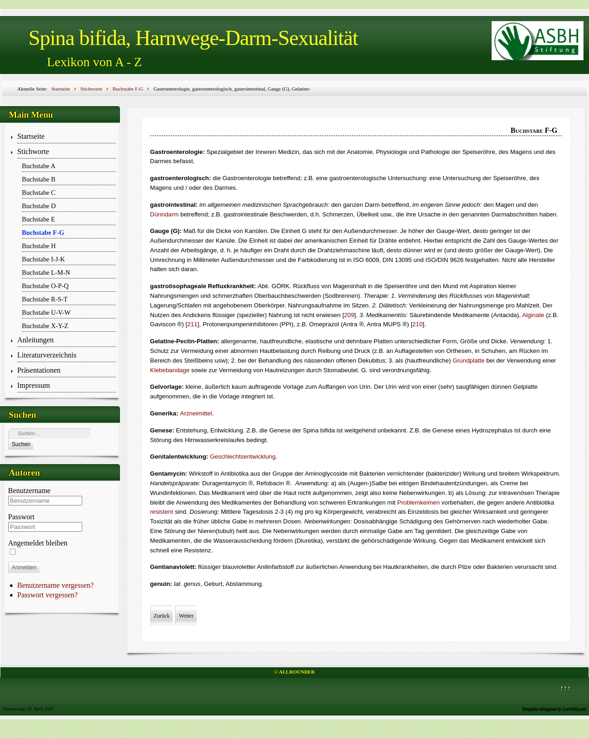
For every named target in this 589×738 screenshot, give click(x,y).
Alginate (533, 315)
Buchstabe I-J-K (43, 259)
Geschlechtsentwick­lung (243, 456)
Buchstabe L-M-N (46, 272)
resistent (161, 511)
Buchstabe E (38, 219)
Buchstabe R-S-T (45, 299)
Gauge (445, 230)
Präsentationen (39, 370)
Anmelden (24, 567)
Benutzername (29, 490)
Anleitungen (35, 340)
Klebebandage (170, 370)
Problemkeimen (418, 502)
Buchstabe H (39, 246)
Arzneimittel (196, 413)
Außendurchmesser (370, 230)
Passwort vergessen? (47, 595)
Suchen (21, 444)
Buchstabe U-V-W (46, 312)
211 (192, 324)
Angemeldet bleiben (38, 543)
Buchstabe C (39, 192)
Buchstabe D (39, 206)
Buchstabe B (39, 179)
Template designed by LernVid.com (554, 708)
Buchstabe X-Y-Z (45, 325)
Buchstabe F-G (43, 232)
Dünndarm (164, 214)
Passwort (21, 517)
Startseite (31, 136)
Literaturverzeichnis (47, 355)
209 (349, 315)
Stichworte (33, 151)
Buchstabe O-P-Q (45, 286)
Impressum (33, 385)
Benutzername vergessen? (55, 585)
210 (418, 324)
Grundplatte (469, 360)
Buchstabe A (39, 166)
